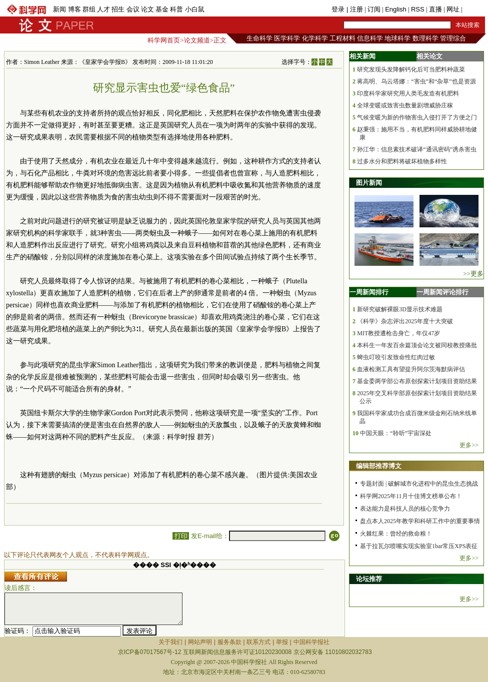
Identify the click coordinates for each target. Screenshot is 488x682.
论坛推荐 (369, 579)
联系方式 (258, 642)
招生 (118, 9)
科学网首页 (164, 40)
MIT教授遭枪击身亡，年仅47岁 (398, 333)
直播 (435, 9)
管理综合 (453, 38)
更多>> (469, 445)
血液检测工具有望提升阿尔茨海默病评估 (411, 369)
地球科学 (397, 38)
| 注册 (354, 9)
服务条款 (230, 642)
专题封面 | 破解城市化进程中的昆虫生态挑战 (419, 483)
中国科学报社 (312, 642)
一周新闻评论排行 (442, 292)
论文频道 (197, 40)
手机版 (474, 9)
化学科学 (315, 38)
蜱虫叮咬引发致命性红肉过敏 (396, 357)
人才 (103, 9)
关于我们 (170, 642)
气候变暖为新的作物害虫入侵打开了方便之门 (417, 117)
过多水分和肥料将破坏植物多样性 (402, 161)
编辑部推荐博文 (379, 466)
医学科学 (287, 38)
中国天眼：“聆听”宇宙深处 (396, 433)
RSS (417, 9)
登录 (339, 9)
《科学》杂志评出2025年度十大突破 (405, 321)
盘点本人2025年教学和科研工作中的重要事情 (420, 521)
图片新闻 (369, 182)
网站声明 (200, 642)
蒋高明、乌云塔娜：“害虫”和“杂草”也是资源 (416, 81)
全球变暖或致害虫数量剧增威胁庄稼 (405, 105)
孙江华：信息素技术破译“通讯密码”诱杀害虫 (416, 149)
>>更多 (473, 273)
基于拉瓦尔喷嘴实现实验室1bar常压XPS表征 (419, 546)
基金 (162, 9)
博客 (74, 9)
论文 (147, 9)
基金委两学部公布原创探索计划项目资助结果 (417, 381)
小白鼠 (194, 9)
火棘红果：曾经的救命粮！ (396, 533)
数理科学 (425, 38)
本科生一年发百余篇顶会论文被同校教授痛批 (417, 345)
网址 (453, 9)
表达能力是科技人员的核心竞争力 (405, 508)
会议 (133, 9)
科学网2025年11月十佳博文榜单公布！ (411, 496)
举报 (282, 642)
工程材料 (343, 38)
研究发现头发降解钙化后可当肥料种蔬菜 (411, 69)
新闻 (59, 9)
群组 (89, 9)
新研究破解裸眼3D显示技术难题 (399, 309)
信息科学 (370, 38)
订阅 (374, 9)
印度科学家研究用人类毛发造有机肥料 (408, 93)
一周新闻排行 (369, 292)
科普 (176, 9)
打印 (180, 536)
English (395, 9)
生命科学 (259, 38)
